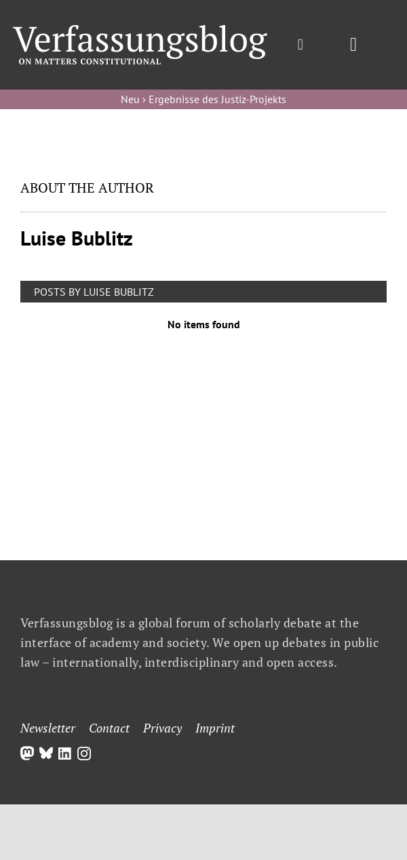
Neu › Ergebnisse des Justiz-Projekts (203, 99)
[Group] (140, 30)
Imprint (215, 728)
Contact (109, 728)
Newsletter (47, 728)
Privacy (162, 728)
